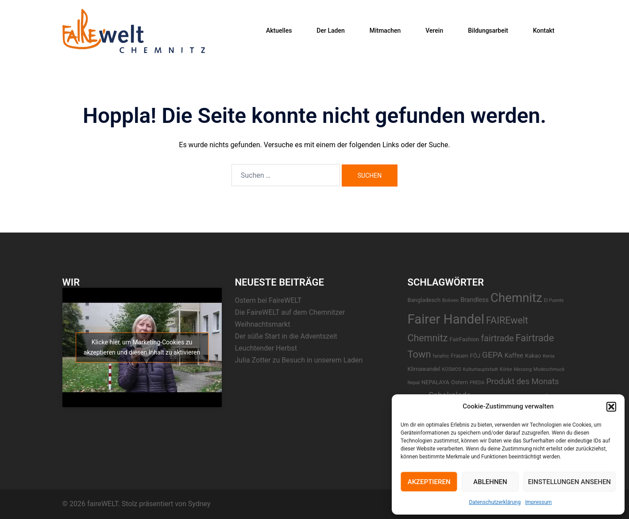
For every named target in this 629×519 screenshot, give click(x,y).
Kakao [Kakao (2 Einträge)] (533, 355)
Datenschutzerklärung (495, 502)
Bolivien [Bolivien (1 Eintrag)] (450, 300)
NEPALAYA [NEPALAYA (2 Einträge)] (435, 382)
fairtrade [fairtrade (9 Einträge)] (497, 338)
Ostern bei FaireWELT (268, 300)
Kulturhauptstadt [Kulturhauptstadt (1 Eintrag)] (480, 369)
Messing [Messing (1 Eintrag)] (523, 369)
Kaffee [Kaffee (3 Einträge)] (514, 355)
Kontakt (544, 30)
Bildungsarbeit (488, 30)
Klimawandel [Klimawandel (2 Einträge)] (424, 369)
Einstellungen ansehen (569, 482)
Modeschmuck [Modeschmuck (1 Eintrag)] (548, 369)
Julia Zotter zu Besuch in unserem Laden (299, 360)
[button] (611, 406)
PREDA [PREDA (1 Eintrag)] (477, 382)
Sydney (199, 504)
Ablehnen (490, 482)
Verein (434, 30)
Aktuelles (279, 30)
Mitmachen (385, 30)
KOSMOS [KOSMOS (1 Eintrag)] (451, 369)
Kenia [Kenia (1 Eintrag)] (548, 356)
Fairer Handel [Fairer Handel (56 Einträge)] (446, 319)
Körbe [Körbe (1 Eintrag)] (506, 369)
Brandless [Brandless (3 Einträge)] (474, 300)
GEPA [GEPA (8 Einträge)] (492, 355)
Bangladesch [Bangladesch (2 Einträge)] (424, 300)
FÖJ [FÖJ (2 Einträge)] (475, 355)
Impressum (538, 502)
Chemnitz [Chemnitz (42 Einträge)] (516, 297)
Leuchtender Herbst (266, 348)
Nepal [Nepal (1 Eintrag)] (414, 382)
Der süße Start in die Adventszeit (286, 336)
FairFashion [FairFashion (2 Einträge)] (464, 339)
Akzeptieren (429, 482)
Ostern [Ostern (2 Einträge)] (459, 382)
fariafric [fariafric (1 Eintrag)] (441, 356)
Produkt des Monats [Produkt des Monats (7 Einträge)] (522, 381)
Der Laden (330, 30)
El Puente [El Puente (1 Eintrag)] (554, 300)
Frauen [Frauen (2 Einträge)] (459, 355)
